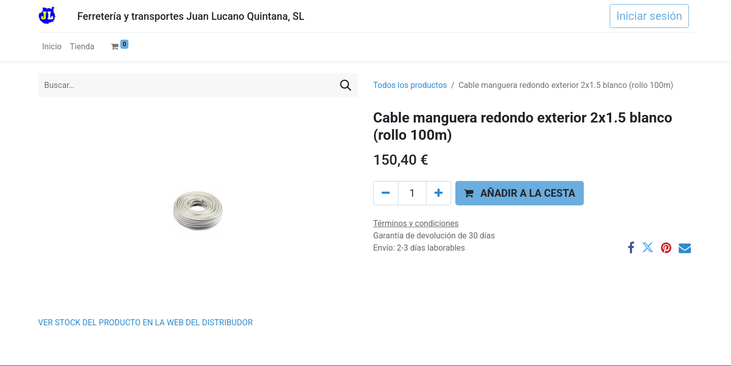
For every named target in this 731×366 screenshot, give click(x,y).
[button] (519, 193)
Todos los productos (410, 85)
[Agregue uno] (438, 193)
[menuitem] (51, 47)
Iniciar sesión (649, 16)
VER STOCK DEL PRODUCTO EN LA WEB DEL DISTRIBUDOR (145, 322)
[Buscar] (346, 85)
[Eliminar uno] (385, 193)
